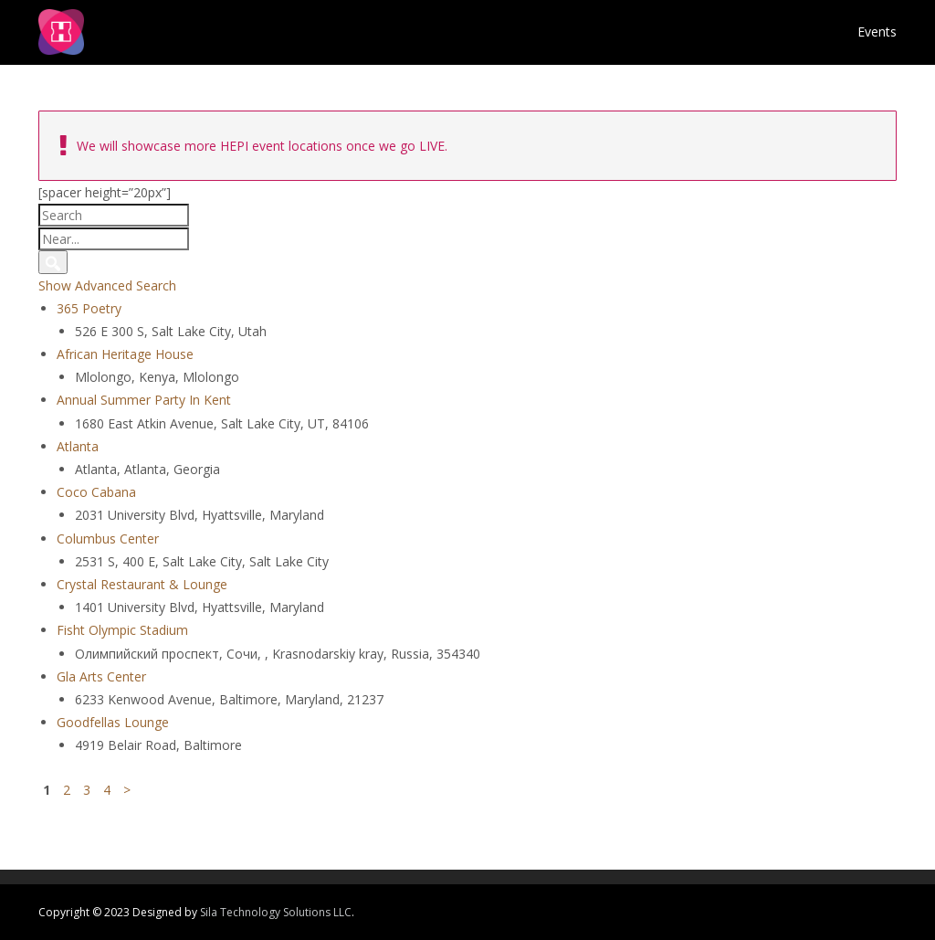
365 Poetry (89, 308)
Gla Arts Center (101, 676)
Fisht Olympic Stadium (122, 630)
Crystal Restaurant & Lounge (142, 584)
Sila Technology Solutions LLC (276, 912)
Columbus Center (108, 538)
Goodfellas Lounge (113, 722)
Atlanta (78, 446)
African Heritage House (125, 354)
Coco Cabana (96, 492)
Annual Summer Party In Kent (144, 399)
